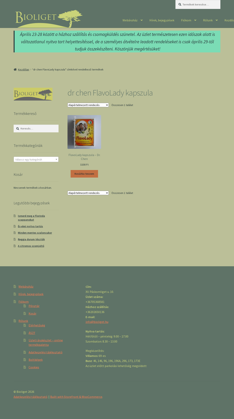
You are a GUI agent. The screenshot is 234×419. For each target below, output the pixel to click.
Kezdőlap (23, 69)
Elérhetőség (37, 325)
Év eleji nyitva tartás (30, 226)
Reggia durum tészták (31, 239)
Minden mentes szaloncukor (35, 232)
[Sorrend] (88, 105)
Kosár (32, 313)
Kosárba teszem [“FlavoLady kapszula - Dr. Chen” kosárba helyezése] (84, 173)
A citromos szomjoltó (31, 246)
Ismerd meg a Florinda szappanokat (31, 217)
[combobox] (36, 159)
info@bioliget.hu (97, 322)
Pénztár (34, 306)
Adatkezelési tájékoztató (45, 352)
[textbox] (36, 159)
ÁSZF (32, 333)
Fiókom (186, 20)
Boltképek (36, 360)
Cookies (34, 367)
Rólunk (208, 20)
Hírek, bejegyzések (161, 20)
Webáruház (130, 20)
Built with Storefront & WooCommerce (76, 397)
